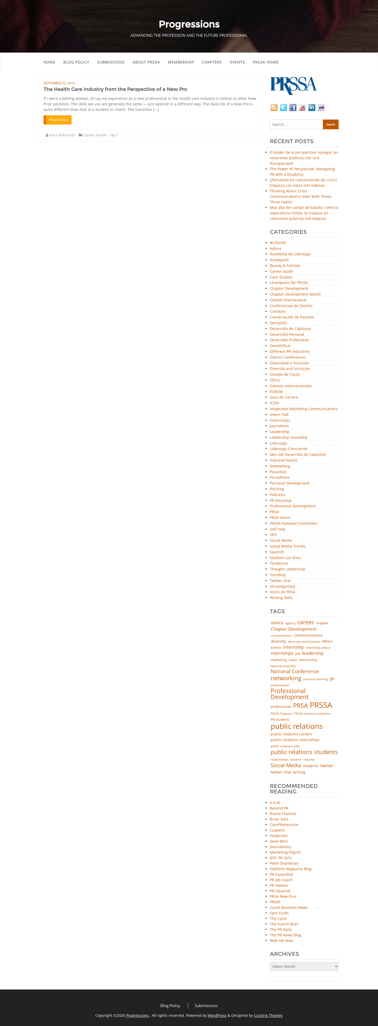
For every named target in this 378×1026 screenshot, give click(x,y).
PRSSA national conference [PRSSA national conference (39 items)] (312, 713)
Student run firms (285, 558)
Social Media (281, 540)
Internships (280, 420)
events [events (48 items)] (276, 647)
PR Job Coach (281, 879)
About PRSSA (146, 62)
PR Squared (280, 890)
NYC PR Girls (281, 857)
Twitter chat (280, 581)
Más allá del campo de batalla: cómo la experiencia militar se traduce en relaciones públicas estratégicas (304, 213)
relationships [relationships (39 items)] (279, 759)
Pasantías (278, 472)
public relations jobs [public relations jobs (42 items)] (285, 746)
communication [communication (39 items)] (281, 635)
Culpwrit (277, 830)
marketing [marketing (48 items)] (279, 660)
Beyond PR (279, 808)
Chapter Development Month (295, 294)
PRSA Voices (280, 517)
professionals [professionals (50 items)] (281, 706)
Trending (278, 575)
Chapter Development (289, 288)
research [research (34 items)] (295, 759)
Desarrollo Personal (287, 334)
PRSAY (275, 901)
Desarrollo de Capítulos (290, 329)
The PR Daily (281, 929)
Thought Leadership (287, 569)
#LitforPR (278, 243)
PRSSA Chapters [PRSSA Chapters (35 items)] (281, 713)
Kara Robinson (62, 134)
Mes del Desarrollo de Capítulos (298, 454)
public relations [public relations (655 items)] (297, 726)
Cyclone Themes (268, 1015)
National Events (283, 460)
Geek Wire (279, 841)
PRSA (274, 512)
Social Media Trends (287, 546)
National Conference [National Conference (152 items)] (295, 671)
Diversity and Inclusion (290, 369)
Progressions (138, 1015)
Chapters (212, 62)
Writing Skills (281, 598)
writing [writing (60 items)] (299, 772)
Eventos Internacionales (291, 386)
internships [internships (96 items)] (282, 653)
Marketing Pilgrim (285, 852)
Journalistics (280, 846)
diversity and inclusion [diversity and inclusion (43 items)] (304, 641)
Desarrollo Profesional (289, 340)
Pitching (277, 489)
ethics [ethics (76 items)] (327, 641)
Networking (280, 466)
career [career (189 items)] (305, 622)
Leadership (280, 432)
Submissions (111, 62)
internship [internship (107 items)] (293, 647)
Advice (275, 248)
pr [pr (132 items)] (332, 678)
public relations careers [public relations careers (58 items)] (291, 734)
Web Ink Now (281, 940)
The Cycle (278, 918)
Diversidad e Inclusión (289, 363)
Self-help (278, 529)
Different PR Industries (290, 351)
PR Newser (279, 885)
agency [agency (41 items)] (290, 623)
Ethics (275, 380)
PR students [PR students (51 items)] (280, 719)
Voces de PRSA (282, 592)
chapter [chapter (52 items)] (322, 623)
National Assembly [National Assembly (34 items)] (283, 666)
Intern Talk (279, 415)
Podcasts (277, 495)
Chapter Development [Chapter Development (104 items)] (293, 629)
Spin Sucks (279, 912)
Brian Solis (279, 819)
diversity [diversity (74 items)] (278, 641)
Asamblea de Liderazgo (290, 254)
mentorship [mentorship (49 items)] (308, 660)
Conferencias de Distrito (291, 306)
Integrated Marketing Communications (304, 409)
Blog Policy (76, 62)
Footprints (279, 835)
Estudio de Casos (285, 374)
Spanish (277, 552)
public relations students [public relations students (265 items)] (304, 752)
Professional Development (293, 506)
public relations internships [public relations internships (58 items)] (295, 740)
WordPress (217, 1015)
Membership (181, 62)
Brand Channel (283, 813)
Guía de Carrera (284, 397)
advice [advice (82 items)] (277, 623)
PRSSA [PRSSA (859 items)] (321, 705)
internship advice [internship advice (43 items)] (318, 647)
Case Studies (281, 277)
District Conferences (288, 357)
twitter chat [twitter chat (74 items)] (281, 772)
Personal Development (289, 483)
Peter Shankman (284, 863)
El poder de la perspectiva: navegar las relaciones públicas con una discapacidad (304, 158)
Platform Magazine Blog (291, 868)
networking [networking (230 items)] (286, 678)
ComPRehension (284, 824)
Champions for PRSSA (289, 283)
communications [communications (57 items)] (308, 635)
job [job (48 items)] (297, 653)
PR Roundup (281, 500)
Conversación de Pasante (292, 317)
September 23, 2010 (59, 83)
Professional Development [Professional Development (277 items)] (290, 694)
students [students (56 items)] (310, 766)
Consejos (278, 311)
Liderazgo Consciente (288, 449)
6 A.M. (275, 802)
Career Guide (95, 134)
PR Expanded (281, 874)
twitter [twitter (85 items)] (326, 766)
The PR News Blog (285, 934)
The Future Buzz (284, 923)
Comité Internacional (288, 300)
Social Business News (289, 907)
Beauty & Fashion (285, 266)
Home (49, 62)
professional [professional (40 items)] (280, 685)
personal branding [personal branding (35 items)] (315, 679)
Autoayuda (279, 260)
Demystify (278, 323)
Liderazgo (278, 443)
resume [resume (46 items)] (308, 759)
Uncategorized (282, 586)
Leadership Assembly (288, 437)
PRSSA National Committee (293, 523)
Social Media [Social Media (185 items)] (286, 765)
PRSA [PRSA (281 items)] (300, 706)
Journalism (279, 426)
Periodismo (280, 477)
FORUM (276, 392)
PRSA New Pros (283, 896)
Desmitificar (280, 346)
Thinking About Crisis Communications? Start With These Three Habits (300, 196)
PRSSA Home (266, 62)
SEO (273, 535)
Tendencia (279, 563)
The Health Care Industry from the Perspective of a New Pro (115, 89)
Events (237, 62)
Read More (59, 119)
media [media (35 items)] (292, 660)
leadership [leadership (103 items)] (313, 653)
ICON (274, 403)
